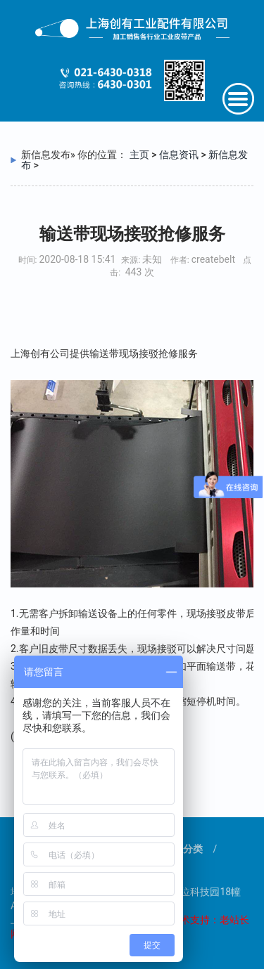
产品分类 (183, 848)
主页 (139, 154)
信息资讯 (179, 154)
